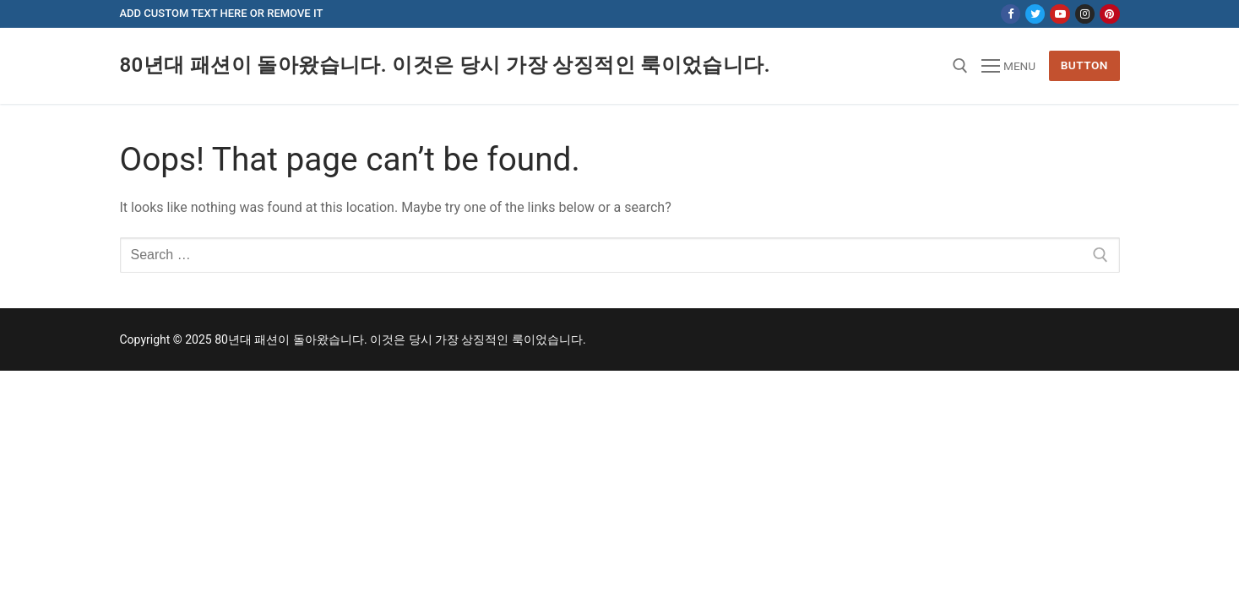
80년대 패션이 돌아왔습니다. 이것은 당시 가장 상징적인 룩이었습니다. (445, 65)
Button (1084, 65)
